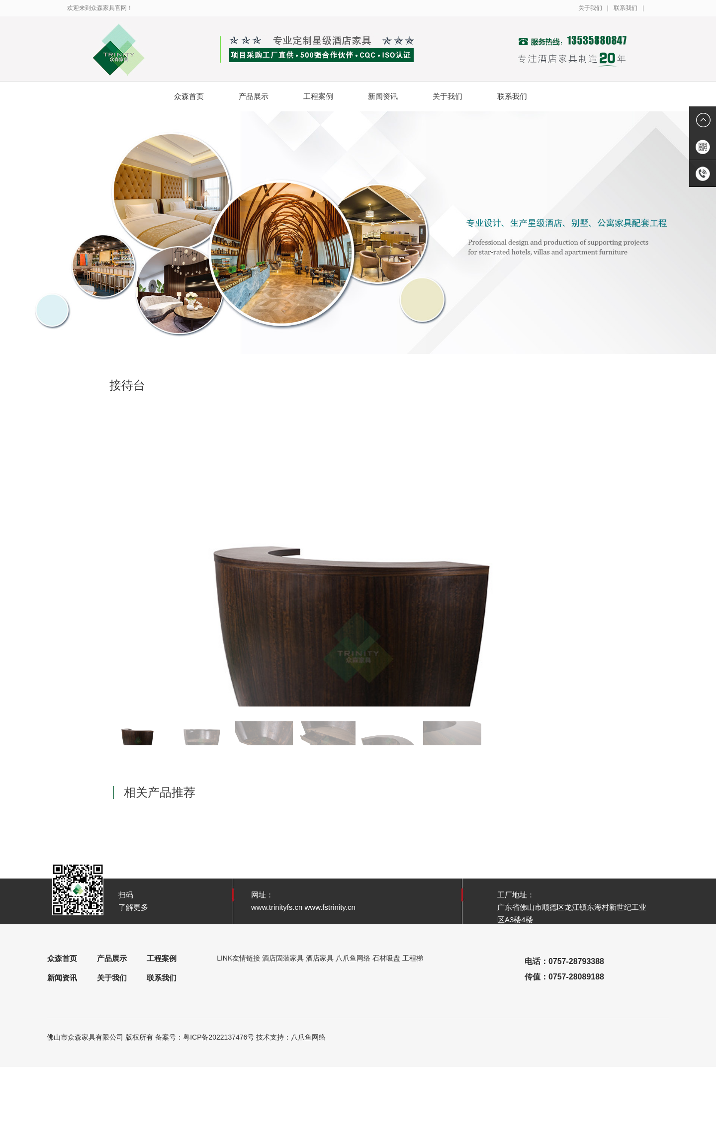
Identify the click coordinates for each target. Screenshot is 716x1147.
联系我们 (625, 7)
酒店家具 (320, 958)
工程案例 (326, 96)
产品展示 (261, 96)
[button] (595, 553)
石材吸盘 (386, 958)
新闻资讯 (391, 96)
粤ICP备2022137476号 (218, 1037)
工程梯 (412, 958)
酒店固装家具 (283, 958)
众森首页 (189, 96)
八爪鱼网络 (353, 958)
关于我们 (590, 7)
